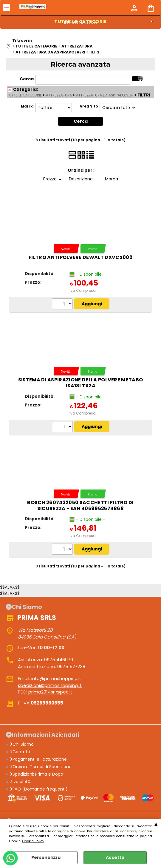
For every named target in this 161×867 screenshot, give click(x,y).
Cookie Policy (33, 841)
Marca (27, 106)
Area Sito (89, 106)
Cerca (27, 79)
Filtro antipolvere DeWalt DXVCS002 (80, 257)
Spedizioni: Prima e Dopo (36, 774)
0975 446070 (58, 660)
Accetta (115, 857)
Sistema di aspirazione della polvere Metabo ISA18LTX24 (80, 383)
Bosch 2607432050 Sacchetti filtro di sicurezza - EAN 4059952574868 (80, 505)
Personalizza (46, 857)
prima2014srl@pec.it (50, 692)
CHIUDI (156, 825)
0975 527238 (71, 666)
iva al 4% (20, 782)
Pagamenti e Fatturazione (38, 759)
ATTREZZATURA (59, 95)
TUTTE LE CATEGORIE (24, 95)
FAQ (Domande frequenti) (39, 789)
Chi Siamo (22, 745)
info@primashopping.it (56, 679)
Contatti (20, 752)
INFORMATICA (80, 22)
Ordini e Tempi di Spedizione (41, 767)
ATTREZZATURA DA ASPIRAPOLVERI (104, 95)
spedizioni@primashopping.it (50, 685)
